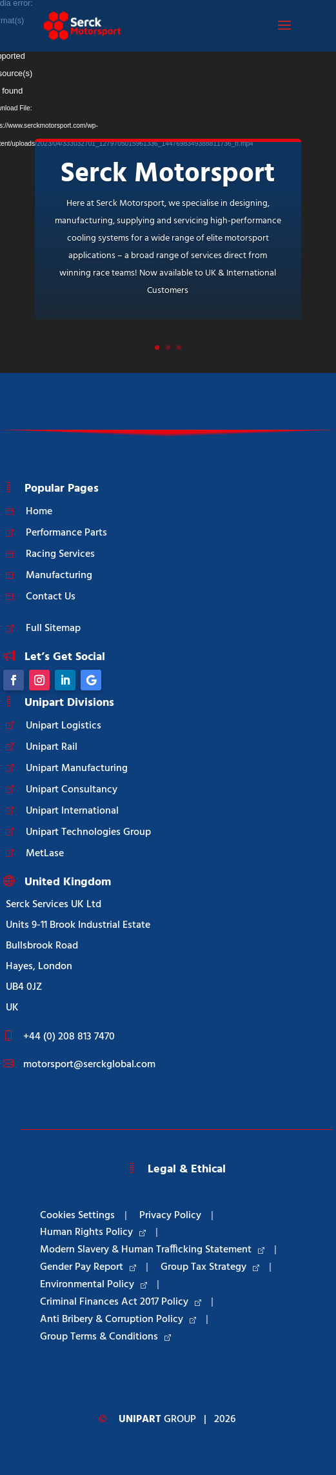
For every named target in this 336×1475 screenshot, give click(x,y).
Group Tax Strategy (210, 1267)
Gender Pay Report (88, 1267)
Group (157, 1419)
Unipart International (72, 811)
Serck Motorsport (168, 174)
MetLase (45, 853)
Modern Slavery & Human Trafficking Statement (152, 1249)
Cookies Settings (77, 1215)
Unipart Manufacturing (77, 768)
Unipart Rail (51, 747)
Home (39, 511)
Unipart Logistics (63, 725)
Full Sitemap (53, 628)
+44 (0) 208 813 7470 (69, 1036)
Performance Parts (66, 533)
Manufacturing (59, 575)
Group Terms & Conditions (105, 1337)
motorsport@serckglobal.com (89, 1064)
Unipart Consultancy (71, 789)
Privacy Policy (170, 1215)
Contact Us (50, 596)
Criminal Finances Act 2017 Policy (120, 1302)
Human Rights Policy (93, 1232)
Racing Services (60, 554)
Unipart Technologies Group (88, 832)
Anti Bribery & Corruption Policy (118, 1319)
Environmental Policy (93, 1284)
